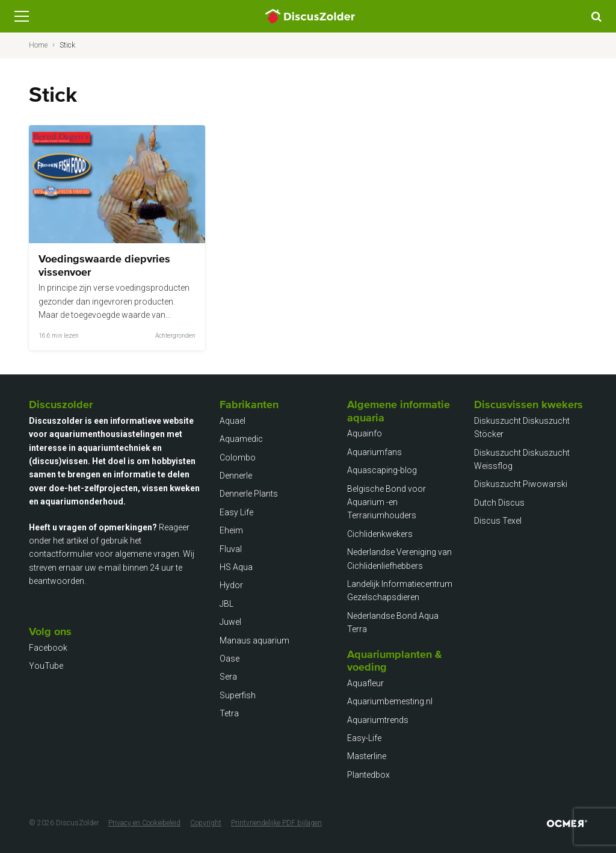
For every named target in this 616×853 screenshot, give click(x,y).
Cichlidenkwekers (380, 534)
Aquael (232, 421)
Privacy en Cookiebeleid (144, 823)
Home (38, 45)
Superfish (238, 695)
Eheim (231, 530)
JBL (226, 604)
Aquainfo (364, 433)
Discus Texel (498, 521)
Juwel (230, 622)
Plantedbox (368, 775)
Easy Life (236, 512)
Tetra (229, 713)
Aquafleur (365, 683)
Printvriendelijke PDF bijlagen (276, 823)
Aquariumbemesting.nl (390, 701)
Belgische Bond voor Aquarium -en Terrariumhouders (386, 502)
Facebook (48, 648)
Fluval (231, 549)
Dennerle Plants (249, 493)
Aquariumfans (374, 452)
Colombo (238, 457)
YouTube (46, 666)
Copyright (205, 823)
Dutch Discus (499, 502)
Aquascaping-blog (382, 470)
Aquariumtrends (377, 720)
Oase (229, 658)
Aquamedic (241, 439)
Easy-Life (364, 738)
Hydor (231, 585)
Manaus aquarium (254, 640)
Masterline (366, 756)
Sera (228, 676)
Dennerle (236, 475)
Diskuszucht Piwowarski (520, 484)
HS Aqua (236, 567)
